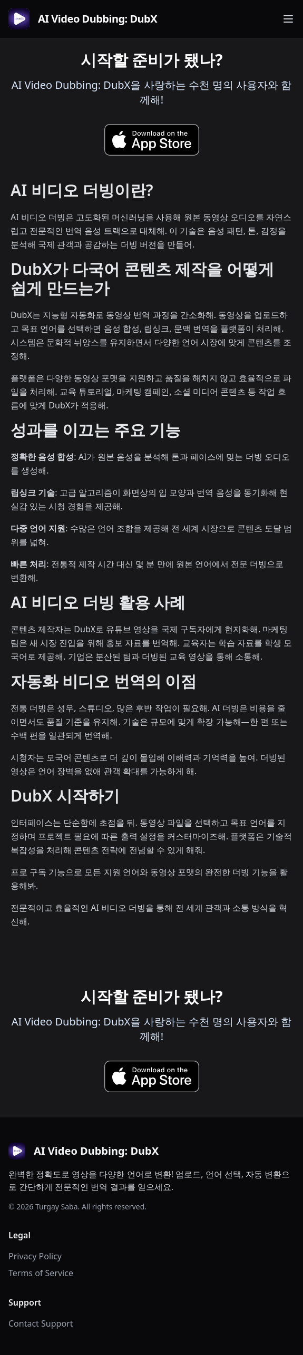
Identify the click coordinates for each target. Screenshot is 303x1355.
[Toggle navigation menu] (288, 19)
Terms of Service (40, 1273)
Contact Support (40, 1323)
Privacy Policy (35, 1256)
